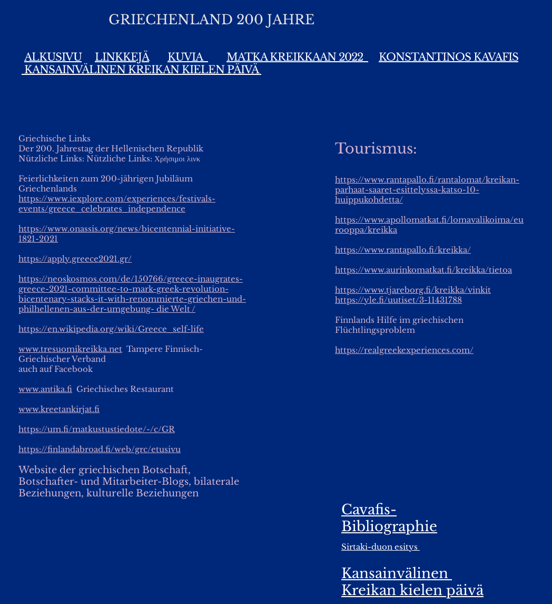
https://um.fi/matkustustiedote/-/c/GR (96, 429)
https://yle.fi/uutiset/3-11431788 (398, 300)
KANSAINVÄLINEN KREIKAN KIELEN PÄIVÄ (141, 69)
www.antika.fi (45, 389)
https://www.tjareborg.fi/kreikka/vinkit (413, 290)
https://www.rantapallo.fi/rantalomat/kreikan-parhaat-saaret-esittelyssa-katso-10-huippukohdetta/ (427, 190)
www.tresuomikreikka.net (70, 349)
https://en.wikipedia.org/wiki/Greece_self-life (111, 329)
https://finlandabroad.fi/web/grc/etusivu (99, 449)
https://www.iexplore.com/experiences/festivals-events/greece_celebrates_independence (116, 204)
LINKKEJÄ (122, 57)
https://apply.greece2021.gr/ (75, 259)
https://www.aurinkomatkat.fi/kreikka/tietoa (423, 270)
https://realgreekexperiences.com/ (404, 350)
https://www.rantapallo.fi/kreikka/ (403, 250)
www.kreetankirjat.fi (59, 409)
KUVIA (187, 57)
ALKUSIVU (53, 57)
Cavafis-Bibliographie (389, 518)
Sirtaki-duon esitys (380, 547)
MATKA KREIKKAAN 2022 (297, 57)
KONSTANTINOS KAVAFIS (448, 57)
